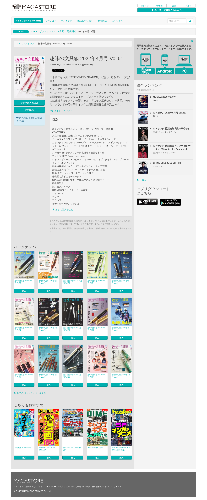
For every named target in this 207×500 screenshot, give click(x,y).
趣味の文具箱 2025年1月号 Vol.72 (24, 329)
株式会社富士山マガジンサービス (106, 486)
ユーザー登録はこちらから (167, 10)
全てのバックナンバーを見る (30, 393)
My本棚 (159, 6)
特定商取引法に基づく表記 (69, 486)
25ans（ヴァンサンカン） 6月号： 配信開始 (53, 31)
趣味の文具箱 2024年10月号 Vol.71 (48, 329)
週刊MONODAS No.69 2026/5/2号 (47, 449)
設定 (174, 6)
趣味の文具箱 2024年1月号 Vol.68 (121, 329)
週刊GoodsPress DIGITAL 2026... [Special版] (121, 449)
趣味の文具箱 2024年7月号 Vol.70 (72, 329)
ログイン (145, 6)
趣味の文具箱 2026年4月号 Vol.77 (24, 282)
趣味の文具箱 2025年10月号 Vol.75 (72, 282)
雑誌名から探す (85, 20)
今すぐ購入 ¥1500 (29, 103)
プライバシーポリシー (46, 486)
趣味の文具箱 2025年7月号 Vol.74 (96, 282)
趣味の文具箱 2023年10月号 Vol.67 (24, 376)
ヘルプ (188, 6)
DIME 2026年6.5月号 (95, 448)
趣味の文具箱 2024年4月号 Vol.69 (96, 329)
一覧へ (141, 180)
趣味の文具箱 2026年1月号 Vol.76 (48, 282)
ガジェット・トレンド (61, 110)
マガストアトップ (25, 43)
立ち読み (29, 110)
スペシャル (117, 20)
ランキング (66, 20)
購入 (24, 291)
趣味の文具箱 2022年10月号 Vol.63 (121, 376)
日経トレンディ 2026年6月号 (72, 449)
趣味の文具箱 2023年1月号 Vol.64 (96, 376)
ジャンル (50, 20)
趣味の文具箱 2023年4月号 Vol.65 (72, 376)
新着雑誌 (102, 20)
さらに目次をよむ (62, 209)
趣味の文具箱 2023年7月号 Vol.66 (48, 376)
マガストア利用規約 (22, 486)
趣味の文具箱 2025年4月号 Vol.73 (121, 282)
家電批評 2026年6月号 (23, 448)
